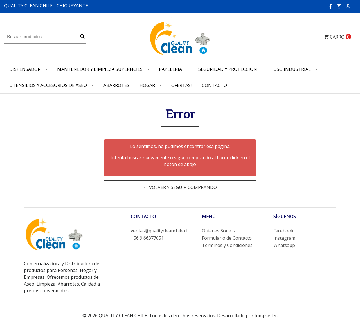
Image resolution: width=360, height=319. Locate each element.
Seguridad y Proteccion (227, 69)
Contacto (214, 85)
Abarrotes (116, 85)
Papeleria (170, 69)
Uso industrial (292, 69)
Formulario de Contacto (227, 238)
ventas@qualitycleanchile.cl (159, 231)
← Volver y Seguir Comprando (180, 187)
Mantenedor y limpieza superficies (100, 69)
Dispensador (24, 69)
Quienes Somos (218, 231)
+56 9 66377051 (147, 238)
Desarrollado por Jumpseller (247, 316)
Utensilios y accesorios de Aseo (48, 85)
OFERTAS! (181, 85)
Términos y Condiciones (227, 245)
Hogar (147, 85)
